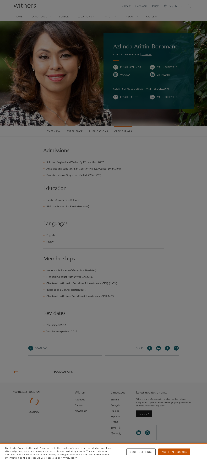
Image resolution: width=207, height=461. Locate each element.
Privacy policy (69, 457)
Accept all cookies (174, 452)
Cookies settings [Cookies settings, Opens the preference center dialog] (141, 452)
